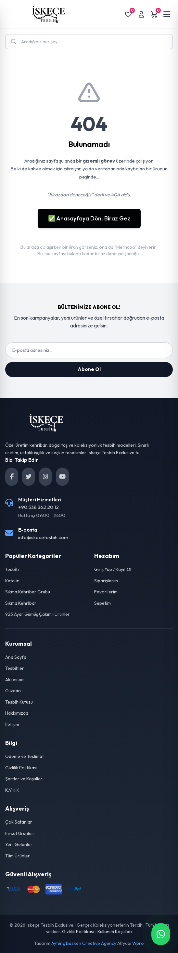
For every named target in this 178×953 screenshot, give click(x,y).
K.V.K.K (12, 790)
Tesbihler (14, 668)
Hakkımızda (16, 713)
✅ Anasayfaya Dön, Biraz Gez (89, 218)
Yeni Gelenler (18, 844)
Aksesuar (14, 679)
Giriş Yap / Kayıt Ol (112, 569)
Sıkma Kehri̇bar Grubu (27, 592)
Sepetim (102, 603)
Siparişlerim (106, 581)
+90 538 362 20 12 (38, 507)
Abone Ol (89, 369)
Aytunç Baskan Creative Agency (83, 943)
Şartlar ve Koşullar (24, 779)
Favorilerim (106, 592)
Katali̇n (12, 581)
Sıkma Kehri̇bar (20, 603)
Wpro (138, 943)
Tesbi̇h (12, 569)
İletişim (12, 724)
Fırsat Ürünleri (19, 833)
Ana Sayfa (15, 657)
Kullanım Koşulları (114, 931)
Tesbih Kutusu (19, 702)
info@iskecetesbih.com (43, 537)
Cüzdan (13, 691)
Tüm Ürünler (17, 856)
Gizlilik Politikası (21, 768)
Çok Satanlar (18, 822)
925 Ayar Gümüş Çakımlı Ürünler (37, 614)
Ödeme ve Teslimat (24, 756)
